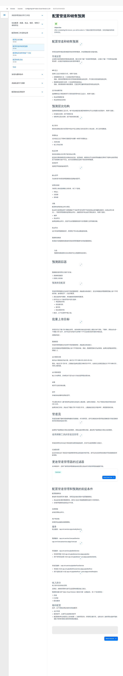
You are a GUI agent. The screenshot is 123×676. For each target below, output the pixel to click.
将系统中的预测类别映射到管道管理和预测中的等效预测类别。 (72, 241)
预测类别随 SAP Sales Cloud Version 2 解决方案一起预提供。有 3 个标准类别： (78, 592)
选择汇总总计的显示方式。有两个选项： (65, 73)
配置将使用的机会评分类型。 (61, 207)
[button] (109, 477)
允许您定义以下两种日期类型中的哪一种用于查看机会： (70, 138)
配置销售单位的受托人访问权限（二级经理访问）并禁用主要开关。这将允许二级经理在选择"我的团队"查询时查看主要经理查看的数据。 (85, 618)
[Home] (7, 9)
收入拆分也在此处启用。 (60, 585)
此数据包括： (56, 335)
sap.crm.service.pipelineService (65, 551)
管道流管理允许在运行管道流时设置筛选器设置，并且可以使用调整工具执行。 (77, 443)
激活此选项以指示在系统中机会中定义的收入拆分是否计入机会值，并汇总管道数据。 (80, 129)
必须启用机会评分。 (58, 512)
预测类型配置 (58, 275)
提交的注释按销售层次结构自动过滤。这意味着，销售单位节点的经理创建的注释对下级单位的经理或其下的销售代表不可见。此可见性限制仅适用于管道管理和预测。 (85, 158)
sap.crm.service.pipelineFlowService (68, 565)
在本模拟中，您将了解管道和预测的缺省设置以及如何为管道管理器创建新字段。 (78, 466)
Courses (20, 8)
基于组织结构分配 (66, 116)
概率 (55, 215)
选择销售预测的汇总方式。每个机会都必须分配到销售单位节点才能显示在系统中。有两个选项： (83, 110)
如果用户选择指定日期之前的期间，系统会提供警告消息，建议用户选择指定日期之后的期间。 (82, 430)
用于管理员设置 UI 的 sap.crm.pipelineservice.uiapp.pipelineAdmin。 (76, 557)
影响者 (56, 197)
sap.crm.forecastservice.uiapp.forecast (64, 541)
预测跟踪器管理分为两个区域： (62, 272)
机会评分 (57, 218)
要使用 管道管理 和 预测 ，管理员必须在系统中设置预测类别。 (72, 496)
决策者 (56, 194)
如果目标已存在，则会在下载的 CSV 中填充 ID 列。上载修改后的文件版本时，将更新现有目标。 (83, 407)
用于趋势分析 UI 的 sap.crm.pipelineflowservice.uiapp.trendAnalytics (76, 571)
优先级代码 (59, 304)
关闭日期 (57, 142)
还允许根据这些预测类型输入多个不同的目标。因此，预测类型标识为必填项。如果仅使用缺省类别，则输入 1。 (85, 349)
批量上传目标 (58, 278)
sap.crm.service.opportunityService (67, 529)
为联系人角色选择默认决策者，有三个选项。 (66, 188)
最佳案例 (57, 601)
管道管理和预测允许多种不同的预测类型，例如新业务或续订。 (72, 345)
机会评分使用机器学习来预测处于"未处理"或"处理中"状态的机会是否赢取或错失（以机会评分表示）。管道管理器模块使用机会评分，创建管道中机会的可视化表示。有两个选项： (83, 211)
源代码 (58, 307)
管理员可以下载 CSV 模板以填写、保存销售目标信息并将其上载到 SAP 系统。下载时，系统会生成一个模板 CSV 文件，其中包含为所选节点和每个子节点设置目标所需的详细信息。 (84, 331)
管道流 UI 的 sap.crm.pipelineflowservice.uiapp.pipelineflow (73, 569)
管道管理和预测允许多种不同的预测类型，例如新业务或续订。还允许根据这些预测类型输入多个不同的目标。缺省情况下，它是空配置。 (85, 292)
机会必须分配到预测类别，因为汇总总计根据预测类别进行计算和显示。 (77, 500)
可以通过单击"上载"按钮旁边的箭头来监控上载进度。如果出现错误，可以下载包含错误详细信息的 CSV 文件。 (84, 403)
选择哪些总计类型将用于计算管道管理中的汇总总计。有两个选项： (74, 94)
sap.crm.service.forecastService (66, 538)
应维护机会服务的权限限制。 (61, 522)
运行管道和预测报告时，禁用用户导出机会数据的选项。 (70, 231)
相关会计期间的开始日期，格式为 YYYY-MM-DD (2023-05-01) (72, 360)
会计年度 (57, 611)
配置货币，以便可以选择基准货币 (65, 614)
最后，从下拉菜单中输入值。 (63, 313)
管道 (55, 595)
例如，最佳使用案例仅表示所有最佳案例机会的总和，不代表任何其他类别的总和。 (81, 79)
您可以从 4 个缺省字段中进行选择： (86, 305)
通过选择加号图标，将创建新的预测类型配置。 (69, 297)
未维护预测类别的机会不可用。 (64, 503)
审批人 (56, 192)
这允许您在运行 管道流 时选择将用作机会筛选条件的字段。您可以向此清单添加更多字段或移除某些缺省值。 (84, 454)
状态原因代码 (60, 310)
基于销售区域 (63, 114)
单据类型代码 (60, 301)
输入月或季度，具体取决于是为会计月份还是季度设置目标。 (71, 375)
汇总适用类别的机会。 (86, 83)
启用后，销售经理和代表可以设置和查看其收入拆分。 (69, 588)
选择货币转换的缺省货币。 (61, 166)
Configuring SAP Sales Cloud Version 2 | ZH (37, 8)
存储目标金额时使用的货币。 (61, 395)
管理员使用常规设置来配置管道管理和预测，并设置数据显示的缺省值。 (75, 52)
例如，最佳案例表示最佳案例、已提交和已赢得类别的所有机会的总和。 (77, 84)
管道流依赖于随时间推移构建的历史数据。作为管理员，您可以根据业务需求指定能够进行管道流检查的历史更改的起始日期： (85, 420)
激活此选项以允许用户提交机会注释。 (64, 154)
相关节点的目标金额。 (59, 385)
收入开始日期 (58, 144)
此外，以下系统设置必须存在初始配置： (65, 608)
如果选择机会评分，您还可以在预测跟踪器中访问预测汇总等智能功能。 (75, 221)
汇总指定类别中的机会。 (86, 78)
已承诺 (56, 598)
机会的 (59, 97)
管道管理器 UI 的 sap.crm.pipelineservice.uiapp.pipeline (71, 554)
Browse (12, 8)
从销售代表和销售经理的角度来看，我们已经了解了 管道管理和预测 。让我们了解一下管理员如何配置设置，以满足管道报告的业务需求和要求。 (84, 60)
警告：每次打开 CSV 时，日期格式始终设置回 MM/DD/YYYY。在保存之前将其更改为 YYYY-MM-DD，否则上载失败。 (85, 365)
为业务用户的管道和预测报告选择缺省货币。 (66, 178)
